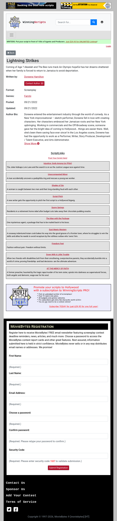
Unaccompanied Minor (57, 174)
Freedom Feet (58, 243)
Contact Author (34, 83)
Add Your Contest (21, 495)
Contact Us (15, 483)
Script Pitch (58, 196)
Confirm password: (19, 430)
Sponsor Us (15, 489)
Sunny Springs (57, 207)
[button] (102, 22)
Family (27, 96)
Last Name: (15, 373)
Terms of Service (21, 502)
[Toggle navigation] (11, 35)
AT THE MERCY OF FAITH (58, 268)
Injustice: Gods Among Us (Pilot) (58, 163)
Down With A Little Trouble (57, 254)
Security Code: (17, 449)
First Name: (15, 355)
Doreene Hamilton (34, 76)
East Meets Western (57, 229)
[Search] (73, 22)
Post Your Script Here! (57, 158)
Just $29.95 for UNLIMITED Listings (81, 41)
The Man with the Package (57, 218)
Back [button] (10, 53)
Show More (31, 143)
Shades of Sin (58, 185)
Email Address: (17, 393)
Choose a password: (20, 412)
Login (108, 46)
